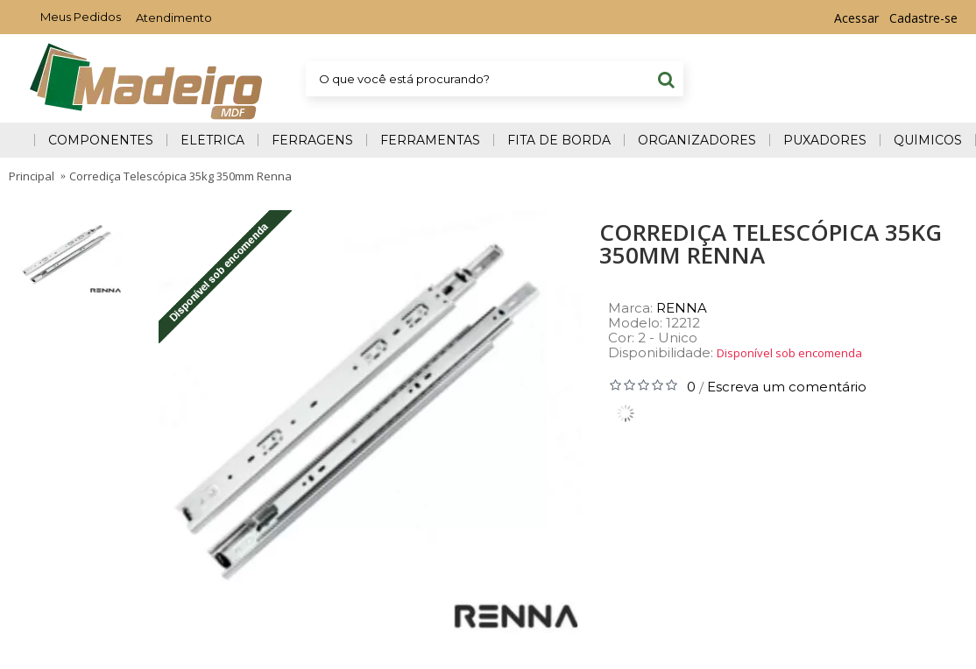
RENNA (681, 307)
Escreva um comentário (786, 386)
